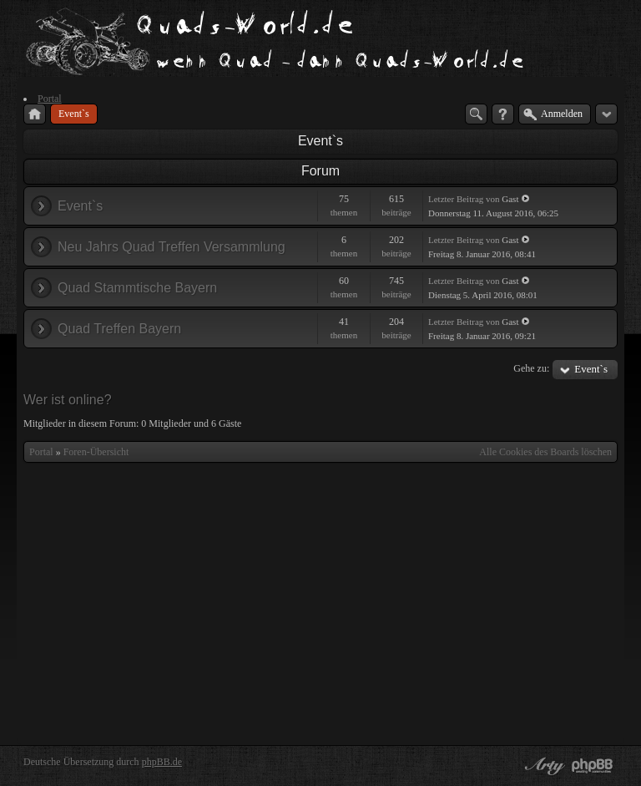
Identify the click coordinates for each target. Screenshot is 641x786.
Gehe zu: (531, 368)
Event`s (320, 141)
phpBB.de (162, 762)
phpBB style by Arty (542, 766)
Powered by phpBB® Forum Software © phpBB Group (593, 766)
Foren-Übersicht (96, 452)
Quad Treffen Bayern (119, 329)
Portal (41, 452)
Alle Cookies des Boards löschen (545, 452)
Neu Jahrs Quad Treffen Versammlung (171, 247)
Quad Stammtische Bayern (137, 288)
